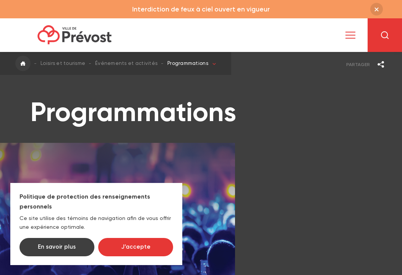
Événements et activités (126, 63)
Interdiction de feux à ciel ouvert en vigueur (201, 9)
